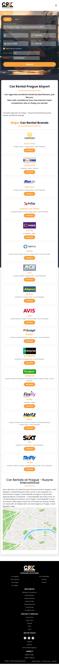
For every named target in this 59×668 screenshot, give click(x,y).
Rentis (29, 251)
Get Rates (29, 150)
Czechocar (29, 165)
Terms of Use (46, 661)
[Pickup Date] (17, 35)
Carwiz (29, 230)
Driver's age (7, 53)
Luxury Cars (29, 617)
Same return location (14, 48)
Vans (16, 19)
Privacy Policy (36, 661)
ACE (29, 272)
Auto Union (29, 143)
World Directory (29, 595)
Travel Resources (29, 604)
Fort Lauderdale (44, 576)
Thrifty (29, 462)
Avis (29, 315)
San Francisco (14, 579)
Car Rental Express (20, 661)
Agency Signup (29, 658)
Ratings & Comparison (29, 592)
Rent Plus (29, 187)
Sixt (29, 442)
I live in (6, 58)
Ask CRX (29, 645)
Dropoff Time (36, 40)
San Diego (15, 582)
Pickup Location (9, 23)
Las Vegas (15, 585)
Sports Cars (29, 620)
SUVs (29, 626)
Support (29, 642)
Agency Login (29, 655)
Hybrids (29, 623)
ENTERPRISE (29, 356)
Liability (54, 661)
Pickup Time (35, 32)
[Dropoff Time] (44, 44)
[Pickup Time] (44, 35)
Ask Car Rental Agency (29, 648)
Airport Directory (29, 598)
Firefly (30, 399)
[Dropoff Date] (17, 44)
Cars (7, 19)
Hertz (29, 419)
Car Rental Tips (29, 610)
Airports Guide (29, 601)
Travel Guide (29, 607)
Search (29, 64)
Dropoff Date (8, 40)
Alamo (29, 294)
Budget (29, 334)
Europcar (29, 375)
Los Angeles (15, 576)
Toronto (44, 582)
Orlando (44, 579)
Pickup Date (8, 32)
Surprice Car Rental (29, 208)
